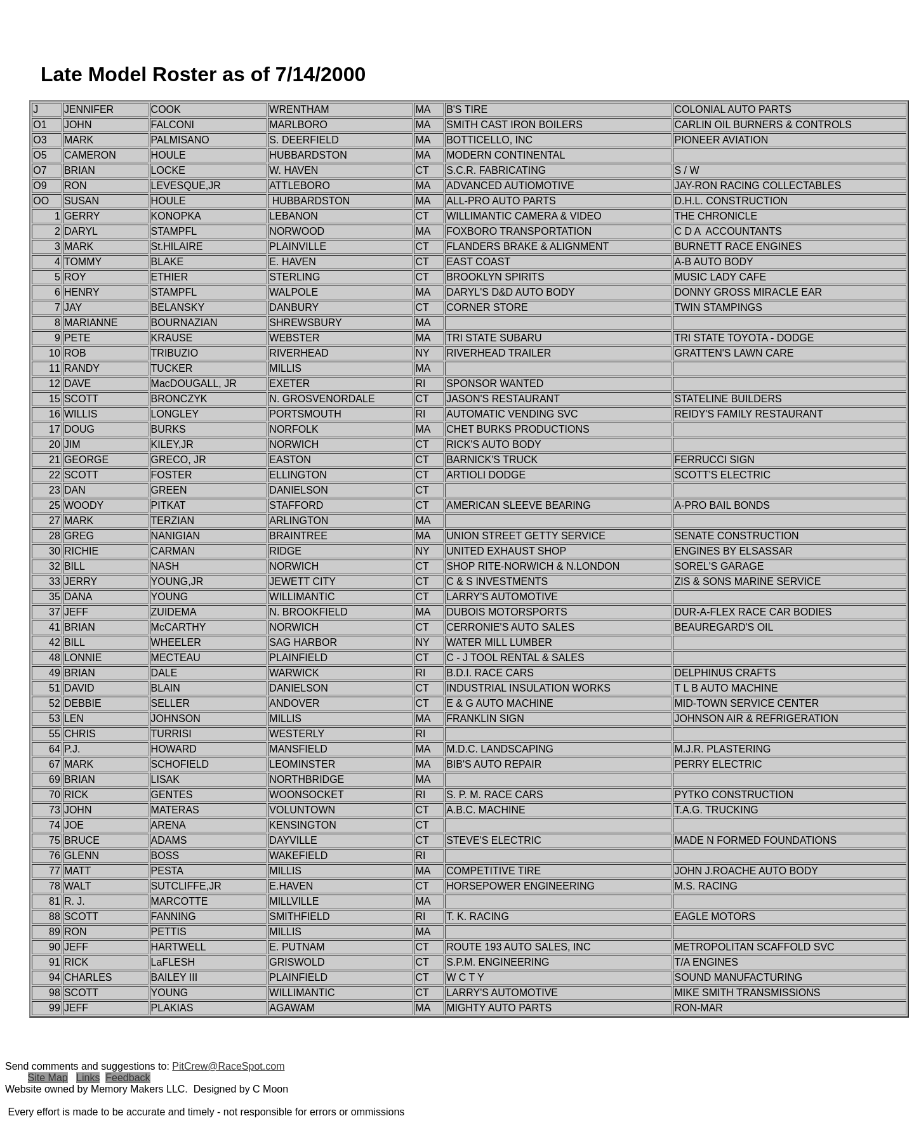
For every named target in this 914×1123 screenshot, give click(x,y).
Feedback (127, 1077)
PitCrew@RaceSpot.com (228, 1066)
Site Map (48, 1077)
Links (88, 1077)
